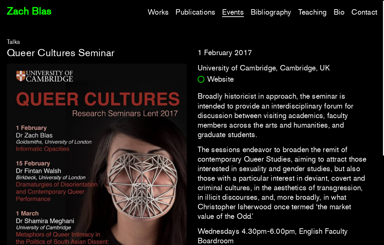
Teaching (312, 12)
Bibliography (271, 12)
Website (220, 79)
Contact (364, 12)
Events (233, 12)
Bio (339, 12)
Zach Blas (29, 11)
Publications (195, 12)
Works (158, 12)
